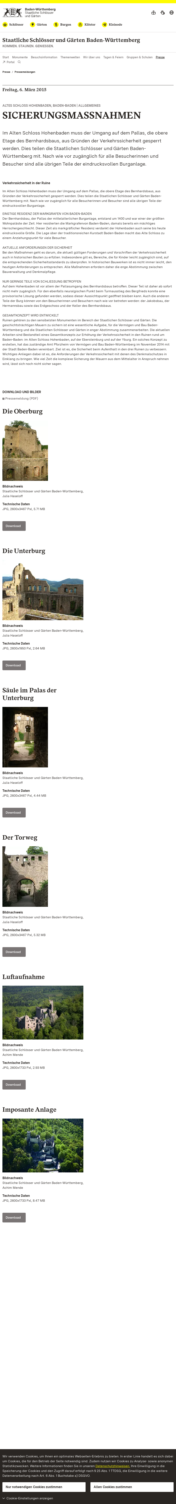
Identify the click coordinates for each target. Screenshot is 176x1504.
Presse (160, 57)
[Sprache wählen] (171, 13)
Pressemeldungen (25, 72)
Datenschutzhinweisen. (112, 1466)
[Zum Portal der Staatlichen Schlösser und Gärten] (29, 12)
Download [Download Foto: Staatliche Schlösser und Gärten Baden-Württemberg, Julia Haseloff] (13, 526)
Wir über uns (91, 57)
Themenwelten (70, 57)
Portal (8, 62)
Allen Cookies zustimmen (113, 1487)
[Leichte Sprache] (153, 13)
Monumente (20, 57)
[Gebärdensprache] (162, 13)
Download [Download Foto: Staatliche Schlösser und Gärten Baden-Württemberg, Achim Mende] (13, 1085)
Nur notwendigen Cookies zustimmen (34, 1487)
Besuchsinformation (44, 57)
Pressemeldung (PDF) (21, 398)
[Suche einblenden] (19, 62)
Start (5, 57)
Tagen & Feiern (113, 57)
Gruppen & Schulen (140, 57)
